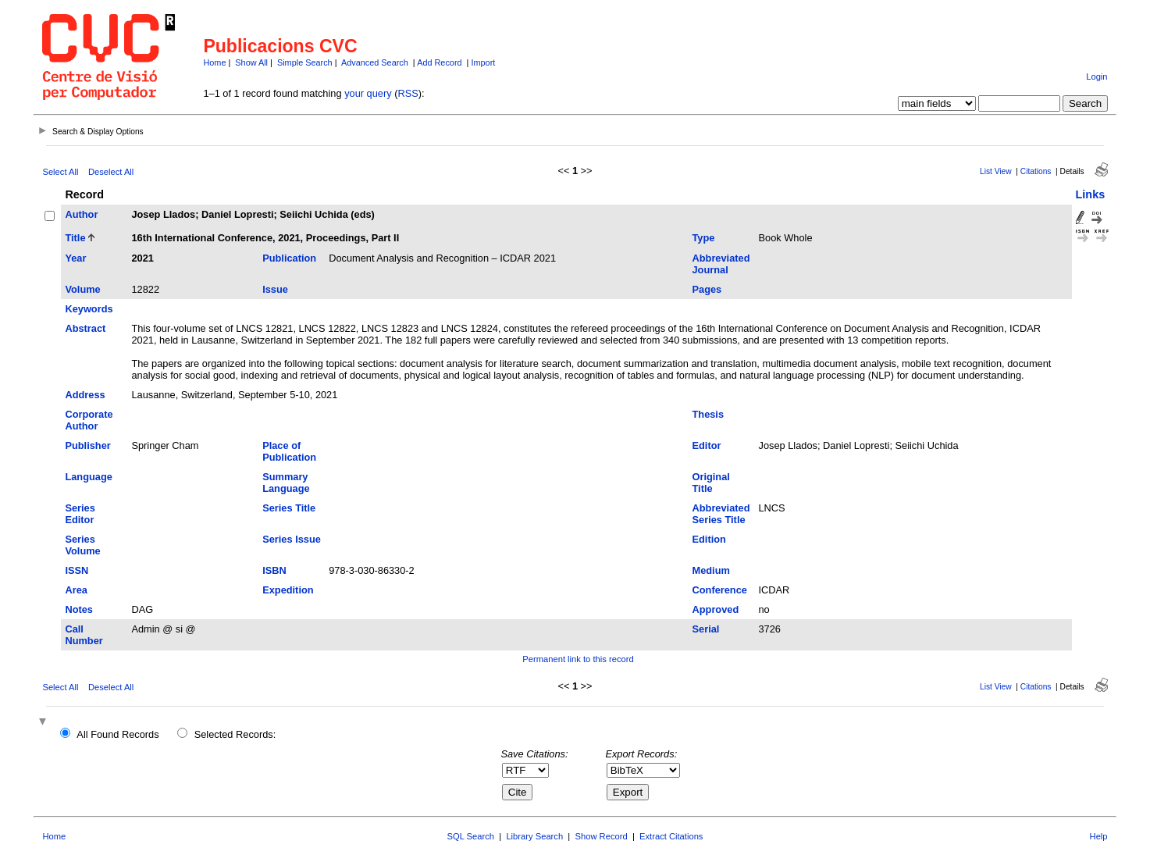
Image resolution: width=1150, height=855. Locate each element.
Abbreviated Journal (721, 264)
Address (85, 395)
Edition (709, 539)
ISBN (274, 570)
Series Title (288, 508)
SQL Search (471, 836)
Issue (275, 289)
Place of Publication (289, 451)
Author (81, 214)
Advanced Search (374, 62)
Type (703, 238)
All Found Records (117, 734)
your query (367, 93)
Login (1096, 76)
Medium (711, 570)
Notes (79, 609)
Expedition (287, 590)
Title (75, 238)
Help (1099, 836)
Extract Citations (671, 836)
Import (483, 62)
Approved (715, 609)
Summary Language (285, 482)
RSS (407, 93)
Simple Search (305, 62)
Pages (707, 289)
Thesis (708, 414)
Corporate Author (88, 420)
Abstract (85, 328)
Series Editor (79, 513)
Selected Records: (235, 734)
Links (1090, 194)
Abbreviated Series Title (721, 513)
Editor (706, 445)
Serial (706, 629)
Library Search (534, 836)
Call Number (83, 635)
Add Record (439, 62)
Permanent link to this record (577, 659)
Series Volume (82, 545)
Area (76, 590)
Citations (1036, 171)
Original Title (711, 482)
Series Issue (291, 539)
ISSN (76, 570)
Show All (251, 62)
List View (996, 171)
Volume (82, 289)
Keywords (88, 309)
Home (214, 62)
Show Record (601, 836)
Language (88, 477)
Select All (60, 171)
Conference (719, 590)
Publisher (87, 445)
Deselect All (111, 171)
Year (75, 258)
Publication (289, 258)
